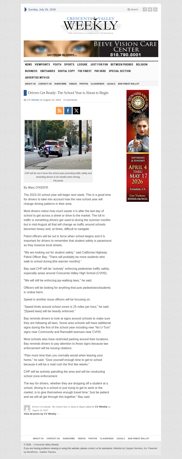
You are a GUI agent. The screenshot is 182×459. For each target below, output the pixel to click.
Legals (111, 84)
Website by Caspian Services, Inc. (131, 448)
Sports (69, 64)
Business (31, 71)
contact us (93, 448)
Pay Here (100, 71)
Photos (83, 84)
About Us (30, 84)
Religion (141, 64)
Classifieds (97, 84)
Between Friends (122, 64)
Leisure (82, 64)
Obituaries (47, 71)
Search (133, 9)
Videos (73, 84)
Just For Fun (99, 64)
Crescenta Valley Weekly (45, 444)
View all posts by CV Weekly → (41, 413)
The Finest (85, 71)
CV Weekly (33, 99)
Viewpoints (42, 64)
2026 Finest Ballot (128, 84)
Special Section (120, 71)
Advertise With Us (37, 77)
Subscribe (60, 84)
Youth (57, 64)
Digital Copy (66, 71)
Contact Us (45, 84)
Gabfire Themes (48, 452)
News (28, 64)
